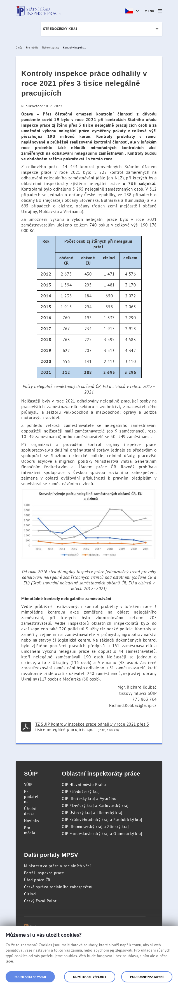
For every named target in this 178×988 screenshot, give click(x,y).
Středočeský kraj (60, 28)
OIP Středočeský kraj (81, 791)
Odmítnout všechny (89, 977)
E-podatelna (31, 796)
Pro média (29, 830)
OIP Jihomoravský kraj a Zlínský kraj (95, 826)
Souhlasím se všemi (30, 977)
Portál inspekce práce (44, 872)
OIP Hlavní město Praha (84, 784)
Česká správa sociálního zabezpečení (58, 886)
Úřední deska (30, 811)
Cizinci (30, 893)
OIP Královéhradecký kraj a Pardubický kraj (102, 819)
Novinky (31, 820)
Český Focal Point (40, 900)
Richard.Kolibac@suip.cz (133, 705)
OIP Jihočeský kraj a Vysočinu (89, 798)
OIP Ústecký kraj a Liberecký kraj (92, 812)
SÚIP (28, 784)
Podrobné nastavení (146, 977)
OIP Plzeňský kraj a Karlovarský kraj (95, 805)
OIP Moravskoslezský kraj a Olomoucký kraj (102, 833)
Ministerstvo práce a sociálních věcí (57, 865)
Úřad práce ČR (37, 879)
